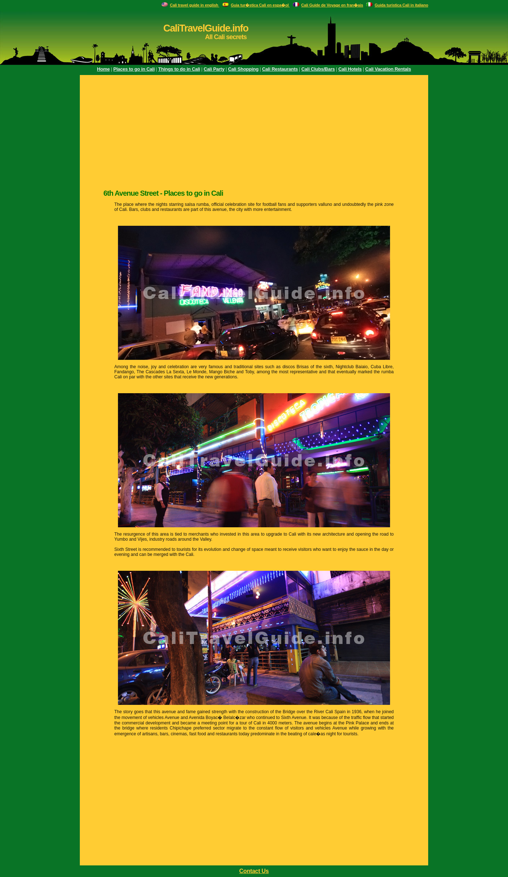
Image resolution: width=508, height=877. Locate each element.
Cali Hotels (349, 69)
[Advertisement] (254, 131)
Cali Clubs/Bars (318, 69)
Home (103, 69)
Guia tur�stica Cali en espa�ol (260, 5)
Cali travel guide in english (194, 5)
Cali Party (214, 69)
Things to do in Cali (179, 69)
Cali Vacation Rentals (388, 69)
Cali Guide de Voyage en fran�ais (332, 5)
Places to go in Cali (134, 69)
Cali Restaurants (280, 69)
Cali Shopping (243, 69)
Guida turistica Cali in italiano (401, 5)
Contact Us (254, 871)
